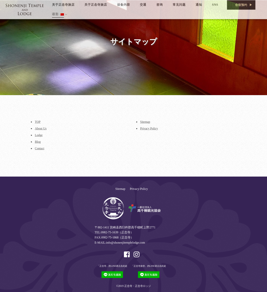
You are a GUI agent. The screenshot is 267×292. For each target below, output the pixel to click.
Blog (38, 141)
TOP (38, 121)
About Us (41, 128)
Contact (39, 148)
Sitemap (145, 121)
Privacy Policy (149, 128)
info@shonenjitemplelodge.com (125, 242)
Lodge (39, 135)
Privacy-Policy (139, 188)
